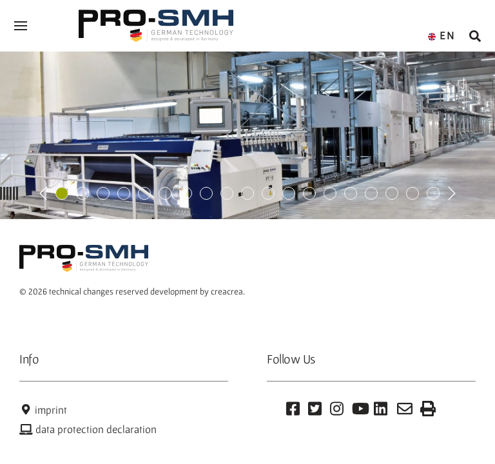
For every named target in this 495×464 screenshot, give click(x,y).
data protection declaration (88, 429)
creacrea (227, 291)
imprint (43, 410)
